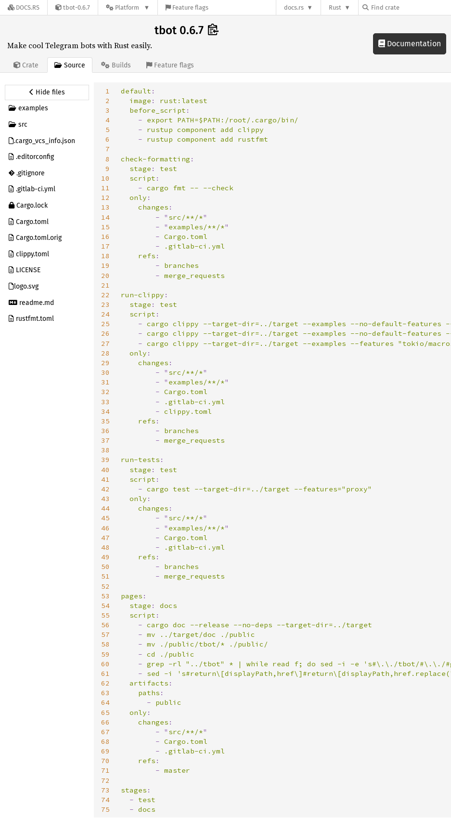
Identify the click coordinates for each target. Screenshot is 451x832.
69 (105, 751)
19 (105, 265)
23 (105, 304)
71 (105, 770)
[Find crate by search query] (410, 7)
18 (105, 255)
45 (105, 518)
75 (105, 809)
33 (105, 401)
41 (105, 479)
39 (105, 459)
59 (105, 654)
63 (105, 692)
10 (105, 178)
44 (105, 508)
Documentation (409, 43)
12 (105, 197)
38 (105, 450)
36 (105, 430)
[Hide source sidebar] (47, 92)
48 (105, 547)
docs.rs (294, 7)
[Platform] (127, 7)
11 (105, 188)
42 (105, 489)
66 (105, 722)
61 (105, 673)
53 (105, 596)
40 (105, 469)
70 (105, 760)
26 (105, 333)
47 (105, 537)
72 (105, 780)
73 (105, 790)
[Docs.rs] (23, 7)
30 (105, 372)
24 (105, 314)
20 (105, 275)
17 (105, 246)
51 (105, 576)
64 (105, 702)
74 (105, 799)
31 (105, 382)
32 (105, 391)
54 (105, 605)
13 (105, 207)
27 (105, 343)
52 (105, 586)
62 (105, 683)
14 (105, 217)
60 (105, 664)
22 (105, 295)
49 (105, 557)
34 (105, 411)
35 (105, 421)
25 (105, 323)
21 (105, 285)
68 (105, 741)
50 (105, 566)
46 (105, 528)
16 (105, 236)
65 (105, 712)
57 (105, 634)
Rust (335, 7)
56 (105, 625)
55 (105, 615)
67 (105, 731)
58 (105, 644)
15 (105, 227)
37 (105, 440)
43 (105, 498)
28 (105, 353)
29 (105, 362)
